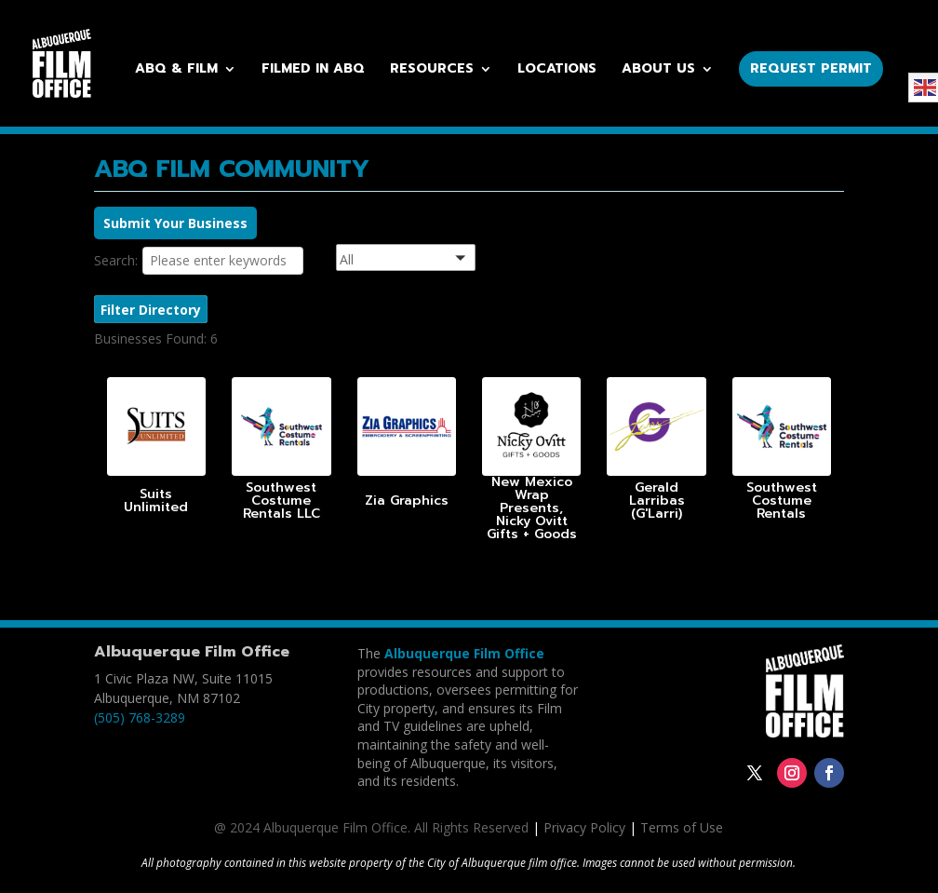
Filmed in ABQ (313, 70)
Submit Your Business (175, 223)
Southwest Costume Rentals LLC (281, 500)
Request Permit (811, 68)
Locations (556, 70)
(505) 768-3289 (139, 717)
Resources (432, 70)
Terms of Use (681, 827)
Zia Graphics (407, 500)
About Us (658, 70)
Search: (116, 260)
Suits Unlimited (156, 500)
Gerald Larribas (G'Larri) (657, 500)
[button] (429, 260)
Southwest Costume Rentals (781, 500)
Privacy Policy (584, 827)
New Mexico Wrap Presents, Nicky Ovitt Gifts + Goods (532, 508)
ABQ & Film (176, 70)
